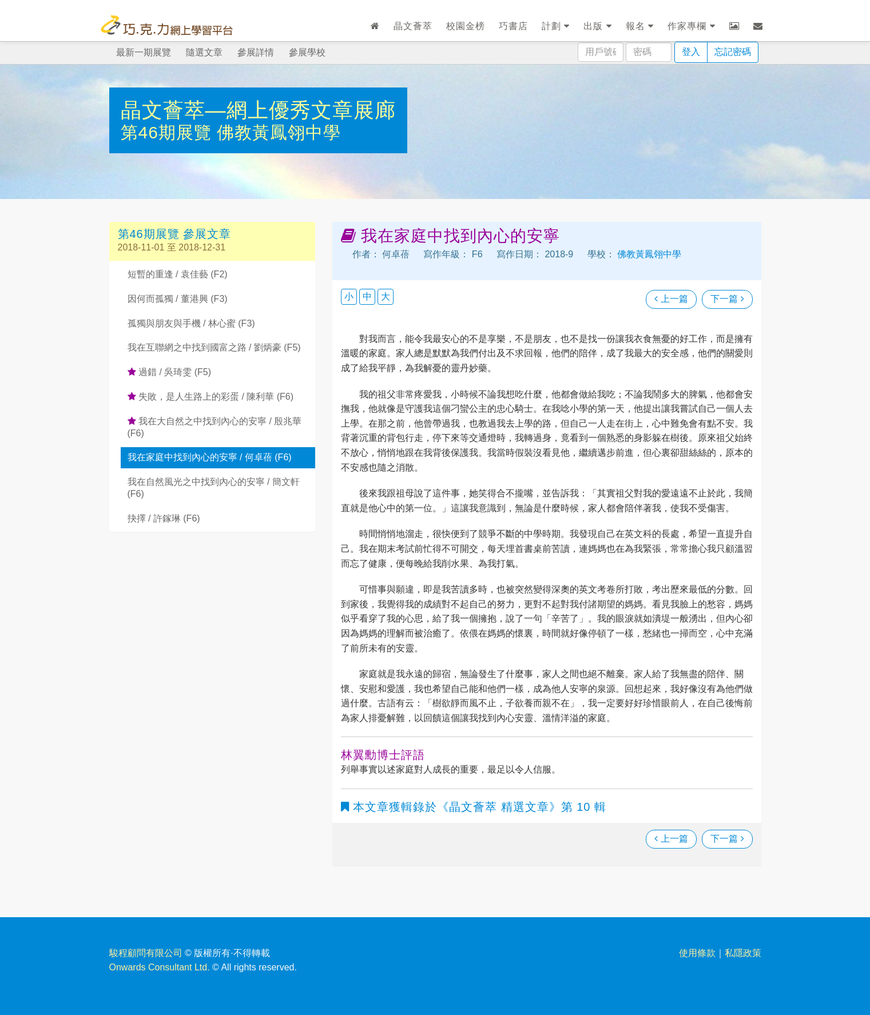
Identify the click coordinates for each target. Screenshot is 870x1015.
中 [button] (367, 296)
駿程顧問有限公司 (145, 953)
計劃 (556, 26)
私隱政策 (743, 953)
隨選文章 (204, 52)
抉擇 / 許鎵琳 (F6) (164, 518)
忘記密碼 (732, 52)
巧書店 (513, 26)
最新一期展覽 (143, 52)
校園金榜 (465, 26)
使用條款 (697, 953)
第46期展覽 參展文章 (175, 234)
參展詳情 (255, 52)
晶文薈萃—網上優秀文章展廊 (258, 110)
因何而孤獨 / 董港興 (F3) (178, 299)
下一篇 (727, 299)
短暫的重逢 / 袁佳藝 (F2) (178, 274)
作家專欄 (691, 26)
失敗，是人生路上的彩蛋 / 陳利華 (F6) (211, 396)
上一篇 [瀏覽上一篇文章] (671, 299)
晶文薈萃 (413, 26)
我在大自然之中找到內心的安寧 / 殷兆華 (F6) (215, 427)
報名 (640, 26)
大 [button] (385, 296)
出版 (597, 26)
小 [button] (348, 296)
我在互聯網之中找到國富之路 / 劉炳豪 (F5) (214, 347)
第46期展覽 (169, 132)
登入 (691, 52)
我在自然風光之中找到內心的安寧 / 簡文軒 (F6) (214, 488)
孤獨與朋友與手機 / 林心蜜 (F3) (191, 323)
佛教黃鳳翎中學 (279, 132)
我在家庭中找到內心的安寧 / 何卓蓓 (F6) (210, 457)
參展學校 (307, 52)
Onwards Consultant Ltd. (159, 967)
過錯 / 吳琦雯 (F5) (170, 372)
